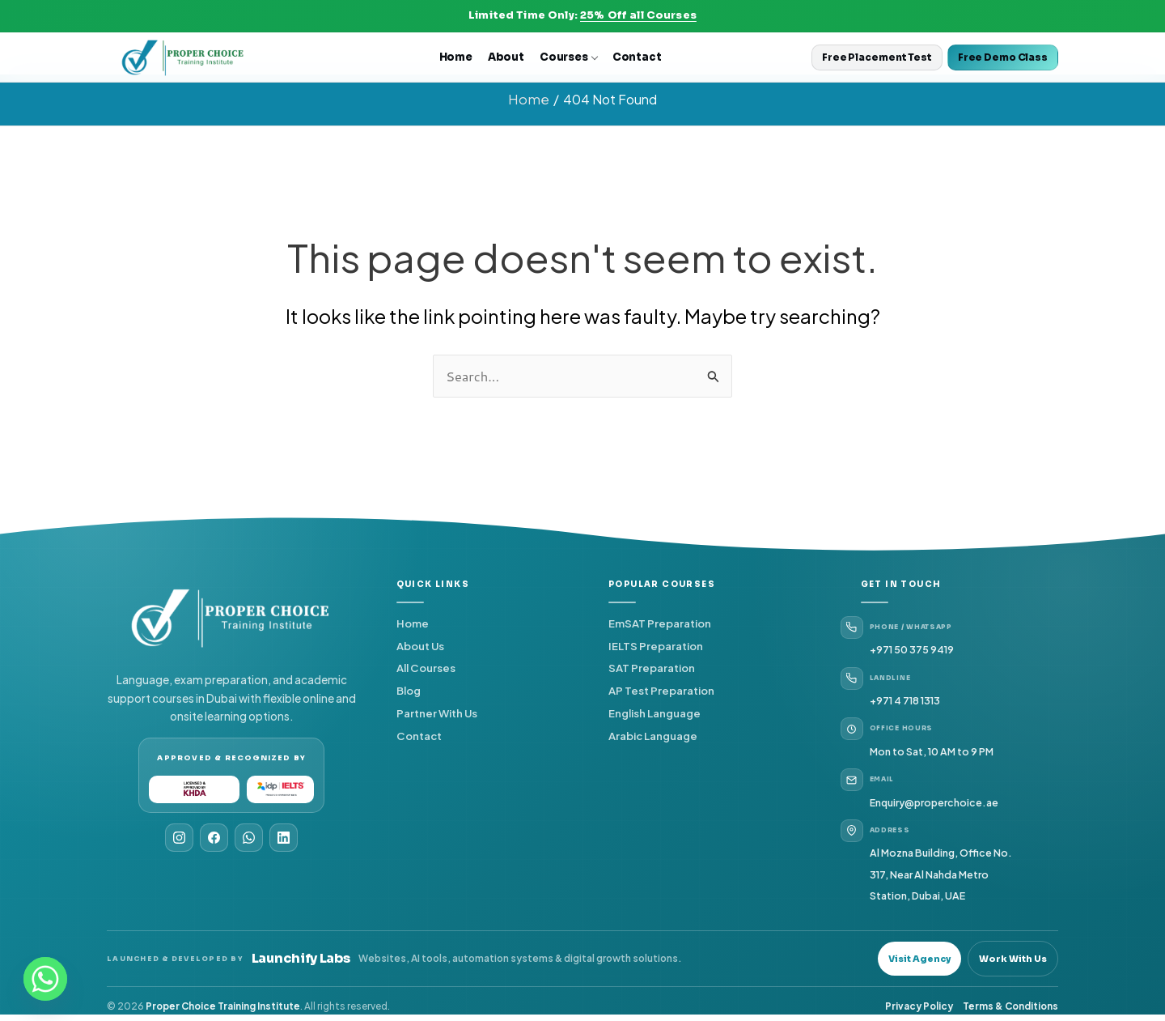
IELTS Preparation (655, 644)
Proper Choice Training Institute (223, 1005)
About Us (420, 644)
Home (455, 57)
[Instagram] (179, 836)
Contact (637, 57)
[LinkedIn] (283, 836)
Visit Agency (919, 957)
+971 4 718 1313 (905, 699)
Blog (408, 689)
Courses (569, 57)
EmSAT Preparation (659, 622)
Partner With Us (436, 712)
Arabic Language (652, 735)
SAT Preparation (651, 667)
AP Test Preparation (661, 689)
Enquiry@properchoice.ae (936, 800)
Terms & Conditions (1010, 1005)
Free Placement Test (877, 57)
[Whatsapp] (45, 979)
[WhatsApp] (249, 836)
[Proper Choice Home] (184, 57)
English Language (654, 712)
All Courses (425, 667)
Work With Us (1013, 957)
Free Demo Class (1003, 57)
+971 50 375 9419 (912, 648)
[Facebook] (214, 836)
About (506, 57)
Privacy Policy (919, 1005)
